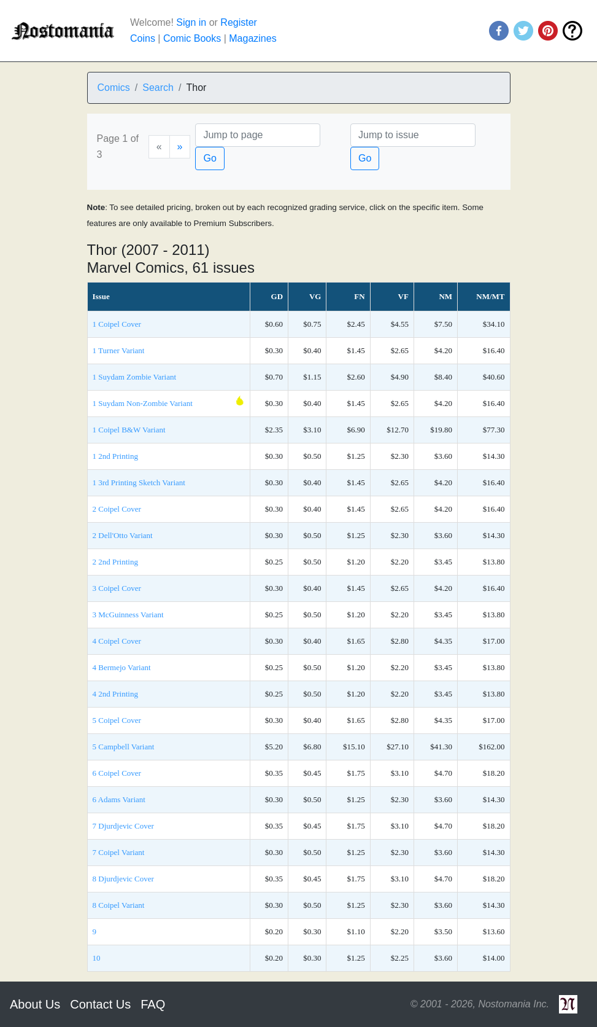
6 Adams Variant (119, 799)
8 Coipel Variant (119, 905)
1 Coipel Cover (117, 324)
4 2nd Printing (115, 693)
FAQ (153, 1004)
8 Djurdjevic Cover (123, 878)
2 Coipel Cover (117, 509)
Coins (142, 38)
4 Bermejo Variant (122, 667)
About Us (35, 1004)
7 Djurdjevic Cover (123, 825)
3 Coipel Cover (117, 588)
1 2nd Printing (115, 456)
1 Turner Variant (119, 350)
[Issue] (413, 135)
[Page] (257, 135)
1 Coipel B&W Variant (129, 429)
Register (238, 22)
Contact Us (100, 1004)
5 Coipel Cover (117, 720)
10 (97, 958)
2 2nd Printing (115, 561)
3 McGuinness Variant (128, 614)
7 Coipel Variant (119, 852)
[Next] (180, 146)
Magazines (252, 38)
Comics (114, 87)
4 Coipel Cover (117, 641)
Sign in (191, 22)
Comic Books (192, 38)
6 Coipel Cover (117, 773)
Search (158, 87)
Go (209, 158)
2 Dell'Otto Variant (123, 535)
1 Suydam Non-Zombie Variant (143, 403)
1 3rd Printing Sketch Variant (139, 482)
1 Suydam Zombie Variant (135, 376)
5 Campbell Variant (124, 746)
